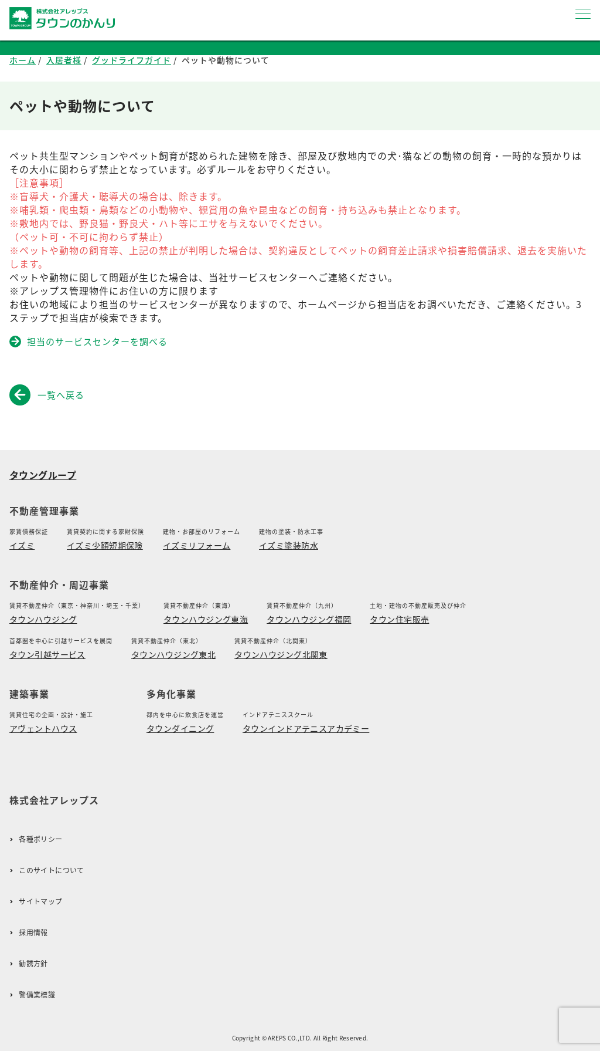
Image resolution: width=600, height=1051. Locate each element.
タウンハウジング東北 (173, 654)
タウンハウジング (43, 619)
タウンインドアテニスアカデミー (306, 728)
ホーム (22, 60)
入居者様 (63, 60)
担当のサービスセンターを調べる (89, 341)
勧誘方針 (33, 964)
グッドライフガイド (131, 60)
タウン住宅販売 (399, 619)
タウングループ (42, 475)
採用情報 (33, 933)
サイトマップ (40, 902)
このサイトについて (51, 871)
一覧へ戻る (49, 394)
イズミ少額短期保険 (105, 545)
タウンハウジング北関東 (281, 654)
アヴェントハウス (43, 728)
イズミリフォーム (196, 545)
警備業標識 (37, 995)
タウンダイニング (180, 728)
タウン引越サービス (47, 654)
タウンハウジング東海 (205, 619)
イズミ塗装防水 (288, 545)
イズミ (22, 545)
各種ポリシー (40, 839)
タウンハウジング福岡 (309, 619)
